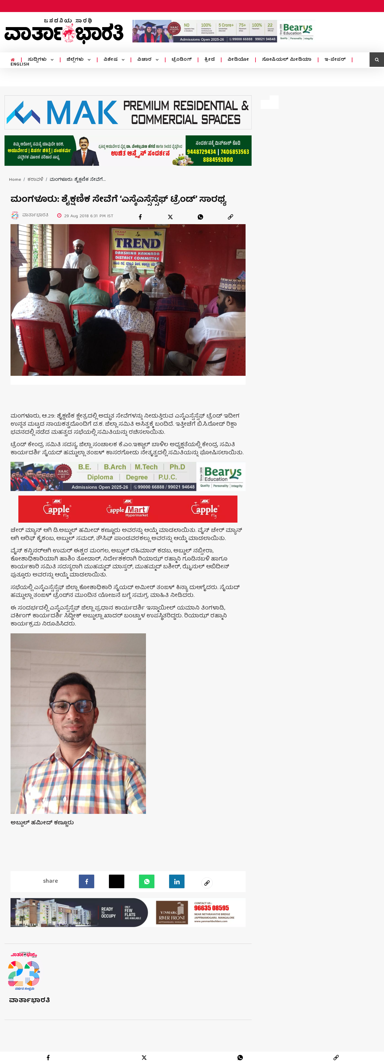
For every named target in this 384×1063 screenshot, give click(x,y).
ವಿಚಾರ (145, 59)
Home (15, 180)
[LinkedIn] (176, 880)
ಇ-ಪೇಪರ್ (335, 59)
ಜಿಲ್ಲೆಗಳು (76, 59)
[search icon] (377, 59)
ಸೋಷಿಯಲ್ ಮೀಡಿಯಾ (287, 59)
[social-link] (207, 882)
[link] (231, 217)
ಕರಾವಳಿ (35, 180)
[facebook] (140, 217)
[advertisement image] (223, 31)
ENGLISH (20, 64)
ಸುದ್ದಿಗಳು (38, 59)
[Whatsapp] (146, 880)
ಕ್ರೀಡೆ (209, 59)
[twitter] (170, 217)
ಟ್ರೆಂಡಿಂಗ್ (182, 59)
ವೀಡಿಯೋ (238, 59)
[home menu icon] (13, 60)
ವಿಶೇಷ (111, 59)
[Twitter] (116, 880)
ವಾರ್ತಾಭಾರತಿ (29, 999)
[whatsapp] (200, 217)
